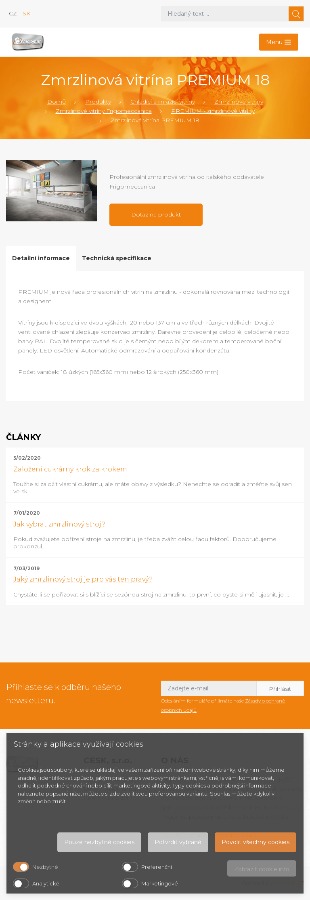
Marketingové (159, 883)
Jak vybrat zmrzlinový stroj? (59, 524)
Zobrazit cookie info (261, 869)
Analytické (45, 883)
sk (26, 13)
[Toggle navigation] (278, 42)
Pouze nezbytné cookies (99, 842)
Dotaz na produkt (156, 214)
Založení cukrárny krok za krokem (70, 469)
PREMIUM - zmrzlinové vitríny (213, 111)
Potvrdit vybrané (178, 842)
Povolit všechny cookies (255, 842)
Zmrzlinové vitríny (238, 101)
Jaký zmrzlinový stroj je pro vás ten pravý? (83, 579)
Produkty (98, 101)
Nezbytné (45, 867)
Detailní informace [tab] (41, 258)
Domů (56, 101)
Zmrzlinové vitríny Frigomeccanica (104, 111)
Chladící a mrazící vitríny (162, 101)
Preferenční (156, 867)
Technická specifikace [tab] (116, 258)
